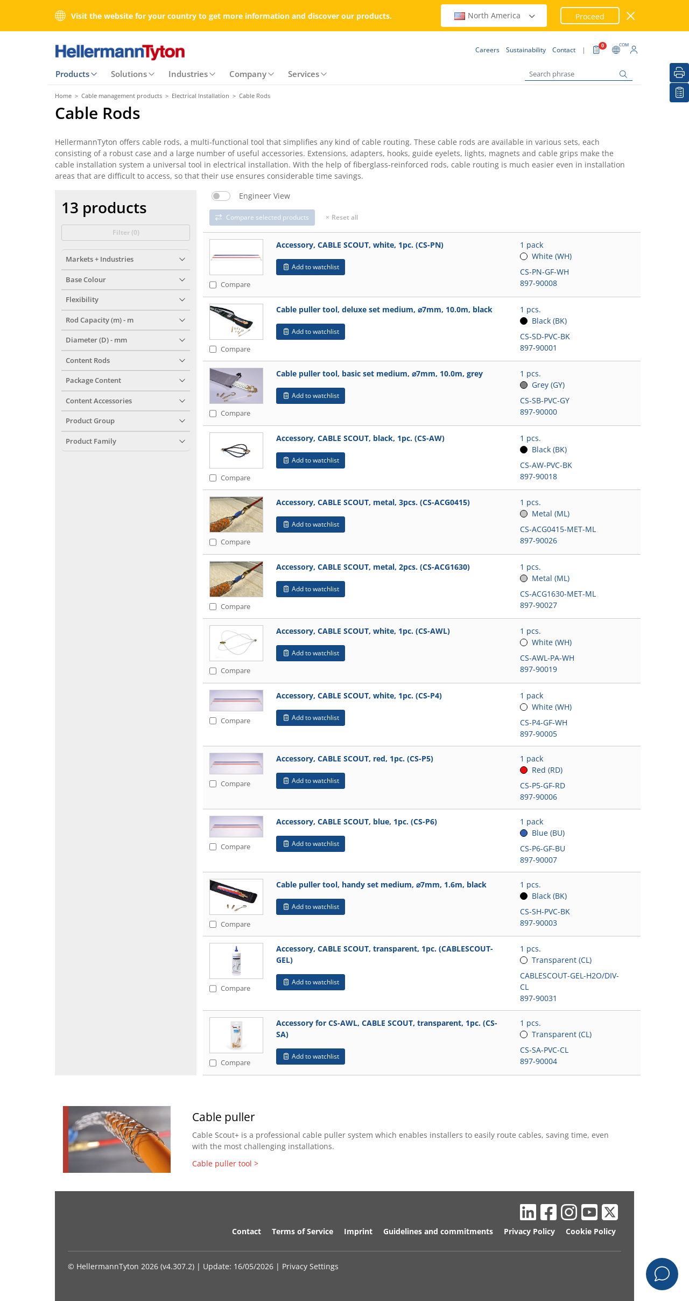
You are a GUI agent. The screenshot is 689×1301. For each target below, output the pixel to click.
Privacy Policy (529, 1231)
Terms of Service (302, 1231)
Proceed (589, 16)
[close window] (631, 16)
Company (247, 73)
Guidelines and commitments (438, 1231)
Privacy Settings (310, 1266)
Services (303, 73)
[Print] (679, 72)
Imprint (358, 1231)
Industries (188, 73)
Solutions (129, 73)
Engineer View (264, 196)
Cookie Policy (591, 1231)
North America (495, 15)
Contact (246, 1231)
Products (72, 73)
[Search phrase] (578, 74)
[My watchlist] (679, 92)
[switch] (221, 196)
